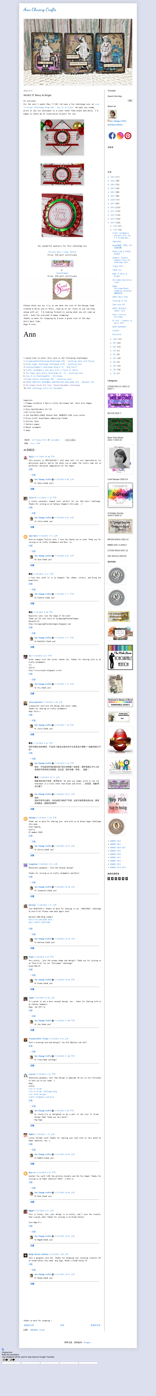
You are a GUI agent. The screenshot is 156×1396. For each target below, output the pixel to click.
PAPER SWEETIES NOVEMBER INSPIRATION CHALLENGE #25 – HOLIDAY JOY (60, 382)
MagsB (31, 1211)
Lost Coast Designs (37, 1094)
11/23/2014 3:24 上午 (58, 1039)
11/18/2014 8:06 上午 (64, 479)
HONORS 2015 (115, 864)
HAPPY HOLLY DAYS (120, 297)
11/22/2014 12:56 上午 (44, 998)
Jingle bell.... (119, 266)
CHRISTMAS (116, 242)
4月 (115, 362)
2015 (113, 219)
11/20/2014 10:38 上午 (64, 887)
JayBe (31, 998)
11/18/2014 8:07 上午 (64, 518)
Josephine (33, 864)
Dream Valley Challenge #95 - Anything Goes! (49, 379)
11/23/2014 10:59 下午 (64, 980)
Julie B (32, 498)
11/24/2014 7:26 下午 (46, 1074)
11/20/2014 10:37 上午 (64, 846)
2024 (113, 185)
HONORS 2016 (115, 861)
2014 (113, 223)
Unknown (32, 818)
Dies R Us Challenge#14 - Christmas (44, 376)
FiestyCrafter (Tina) (38, 1039)
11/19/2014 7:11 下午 (64, 594)
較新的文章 (29, 1325)
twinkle (115, 331)
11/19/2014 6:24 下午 (64, 763)
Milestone (116, 334)
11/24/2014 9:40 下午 (64, 1111)
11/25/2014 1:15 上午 (45, 1134)
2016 (113, 215)
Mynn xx (32, 1172)
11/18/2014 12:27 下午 (43, 574)
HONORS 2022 (115, 844)
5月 (115, 358)
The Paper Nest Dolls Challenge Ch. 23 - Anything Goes (54, 373)
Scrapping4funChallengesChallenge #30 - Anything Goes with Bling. (60, 361)
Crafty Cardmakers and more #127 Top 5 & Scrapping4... (121, 235)
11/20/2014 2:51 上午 (48, 864)
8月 (115, 347)
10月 (115, 339)
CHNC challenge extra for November (45, 388)
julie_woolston (35, 702)
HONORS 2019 (115, 851)
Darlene (33, 905)
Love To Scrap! (35, 1089)
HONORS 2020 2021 (118, 848)
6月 (115, 354)
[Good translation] (5, 1360)
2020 (113, 200)
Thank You (116, 270)
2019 (113, 204)
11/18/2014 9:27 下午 (42, 656)
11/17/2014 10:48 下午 (44, 457)
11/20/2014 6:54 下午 (44, 957)
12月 (115, 226)
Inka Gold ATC (118, 305)
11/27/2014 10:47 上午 (64, 1236)
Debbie (32, 1134)
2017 (113, 211)
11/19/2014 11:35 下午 (46, 818)
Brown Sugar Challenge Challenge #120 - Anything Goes (54, 364)
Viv (30, 656)
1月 (115, 373)
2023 (113, 188)
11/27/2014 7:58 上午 (58, 1254)
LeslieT (32, 1074)
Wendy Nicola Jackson (38, 1254)
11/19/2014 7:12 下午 (64, 684)
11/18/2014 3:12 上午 (48, 536)
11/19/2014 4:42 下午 (43, 743)
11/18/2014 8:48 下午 (43, 612)
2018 (113, 207)
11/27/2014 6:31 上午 (44, 1211)
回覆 (31, 469)
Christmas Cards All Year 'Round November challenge (53, 385)
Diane (31, 957)
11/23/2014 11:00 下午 (64, 1021)
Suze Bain (33, 536)
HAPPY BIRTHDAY (119, 327)
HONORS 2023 (115, 841)
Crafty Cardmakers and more (41, 1097)
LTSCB (38, 443)
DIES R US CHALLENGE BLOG (40, 920)
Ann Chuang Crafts (40, 9)
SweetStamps (62, 273)
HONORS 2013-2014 (118, 867)
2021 (113, 196)
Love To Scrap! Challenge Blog (43, 1091)
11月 (115, 230)
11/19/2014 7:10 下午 (64, 725)
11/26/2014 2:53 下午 (46, 1172)
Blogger (87, 1342)
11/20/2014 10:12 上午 (49, 777)
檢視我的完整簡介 (115, 125)
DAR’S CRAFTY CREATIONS (39, 922)
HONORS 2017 (115, 857)
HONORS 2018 (115, 854)
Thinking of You (119, 301)
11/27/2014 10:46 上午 (64, 1154)
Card (32, 443)
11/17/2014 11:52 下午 (46, 498)
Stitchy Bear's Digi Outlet (62, 252)
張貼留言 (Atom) (37, 1330)
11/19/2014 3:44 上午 (53, 702)
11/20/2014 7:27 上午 (47, 905)
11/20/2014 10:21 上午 (64, 794)
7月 (115, 351)
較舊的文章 (96, 1325)
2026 (113, 177)
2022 (113, 192)
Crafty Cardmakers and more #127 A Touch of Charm (52, 370)
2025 (113, 181)
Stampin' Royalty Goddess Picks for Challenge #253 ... (122, 260)
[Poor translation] (12, 1360)
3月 (115, 366)
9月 (115, 343)
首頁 (62, 1325)
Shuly (31, 457)
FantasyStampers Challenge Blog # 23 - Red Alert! (52, 367)
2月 (115, 370)
